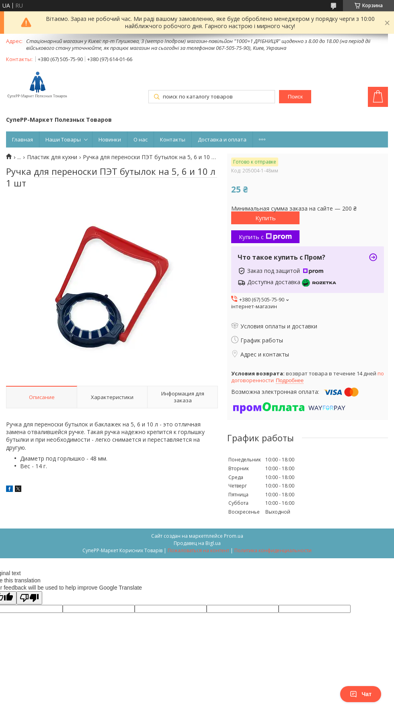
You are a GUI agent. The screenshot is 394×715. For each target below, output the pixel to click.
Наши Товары (63, 139)
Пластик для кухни (52, 157)
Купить (265, 218)
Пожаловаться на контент (198, 550)
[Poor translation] (29, 597)
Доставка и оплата (222, 139)
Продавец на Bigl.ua (197, 543)
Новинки (109, 139)
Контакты (172, 139)
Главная (22, 139)
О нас (140, 139)
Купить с (265, 237)
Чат (360, 694)
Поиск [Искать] (295, 97)
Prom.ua (233, 536)
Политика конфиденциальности (273, 550)
